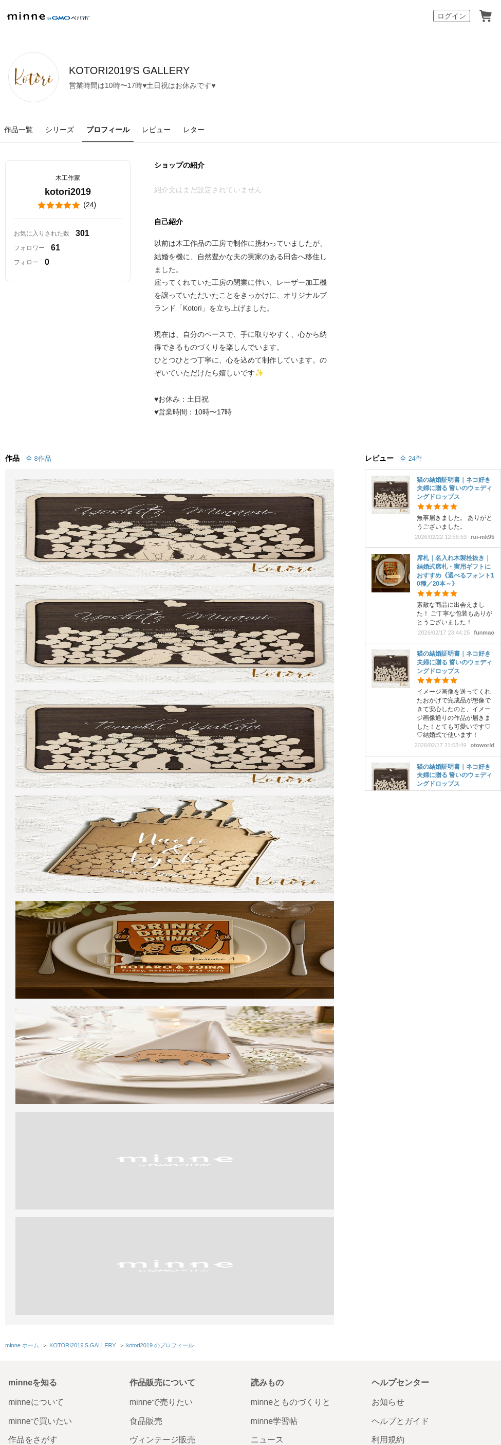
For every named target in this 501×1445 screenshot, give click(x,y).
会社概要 (311, 1043)
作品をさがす (33, 910)
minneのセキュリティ (412, 929)
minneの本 (270, 929)
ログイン (451, 16)
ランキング (28, 947)
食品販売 (145, 891)
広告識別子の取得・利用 (191, 1043)
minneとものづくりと (291, 873)
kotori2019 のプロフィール (159, 817)
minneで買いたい (40, 891)
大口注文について (284, 992)
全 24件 (411, 458)
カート (485, 16)
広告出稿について (284, 974)
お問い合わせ (396, 947)
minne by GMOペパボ (48, 16)
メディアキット (381, 1043)
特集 (16, 966)
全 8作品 (38, 458)
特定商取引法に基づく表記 (45, 1043)
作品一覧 (18, 129)
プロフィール (107, 129)
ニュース (267, 910)
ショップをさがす (41, 929)
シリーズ (59, 129)
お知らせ (388, 873)
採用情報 (341, 1043)
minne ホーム (22, 817)
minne (54, 1024)
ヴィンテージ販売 (162, 910)
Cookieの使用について (119, 1043)
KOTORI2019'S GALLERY (190, 70)
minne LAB (149, 966)
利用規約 (388, 910)
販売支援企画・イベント (174, 985)
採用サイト (287, 1312)
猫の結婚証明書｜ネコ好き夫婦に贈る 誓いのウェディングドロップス (454, 488)
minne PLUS (152, 947)
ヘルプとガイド (400, 891)
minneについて (36, 873)
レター (194, 129)
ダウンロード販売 (162, 929)
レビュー (156, 129)
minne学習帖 (274, 891)
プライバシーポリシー (261, 1043)
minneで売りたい (161, 873)
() (68, 205)
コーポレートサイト (228, 1312)
